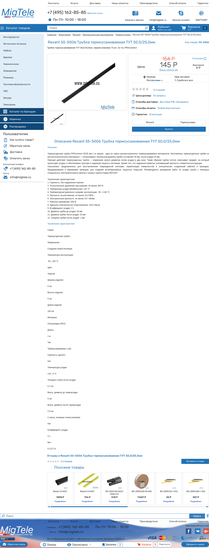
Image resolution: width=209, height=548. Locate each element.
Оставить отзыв (195, 461)
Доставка (95, 3)
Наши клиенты (120, 3)
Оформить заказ (195, 544)
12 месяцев (155, 114)
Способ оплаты (177, 3)
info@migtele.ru (20, 177)
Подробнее (60, 501)
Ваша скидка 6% (168, 69)
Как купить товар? (22, 139)
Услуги (74, 3)
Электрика (64, 34)
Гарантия (203, 3)
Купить (169, 129)
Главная (51, 34)
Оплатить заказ (20, 158)
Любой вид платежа (168, 108)
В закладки (197, 58)
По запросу (159, 95)
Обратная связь (95, 13)
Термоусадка (122, 34)
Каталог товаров (15, 28)
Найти (197, 516)
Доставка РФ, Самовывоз (174, 101)
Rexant (76, 34)
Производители (149, 3)
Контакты (53, 3)
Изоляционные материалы (98, 34)
